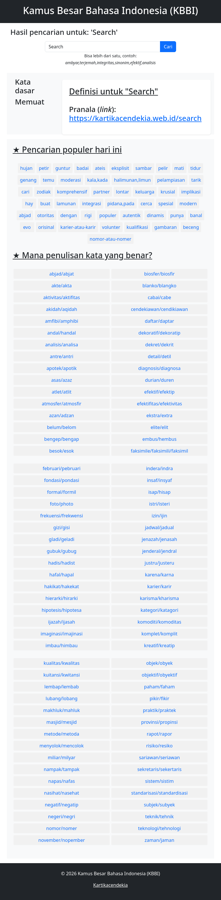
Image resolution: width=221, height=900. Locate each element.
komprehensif (72, 192)
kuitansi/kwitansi (61, 675)
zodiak (44, 192)
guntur (62, 168)
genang (28, 180)
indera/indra (159, 468)
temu (48, 180)
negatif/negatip (62, 805)
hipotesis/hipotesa (62, 610)
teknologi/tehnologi (159, 828)
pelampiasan (171, 180)
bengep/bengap (61, 439)
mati (179, 168)
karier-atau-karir (78, 227)
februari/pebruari (61, 468)
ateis (100, 168)
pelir (163, 168)
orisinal (46, 227)
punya (177, 215)
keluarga (144, 192)
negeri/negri (61, 816)
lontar (122, 192)
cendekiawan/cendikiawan (159, 309)
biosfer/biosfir (159, 274)
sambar (144, 168)
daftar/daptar (159, 321)
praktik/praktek (159, 710)
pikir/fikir (159, 698)
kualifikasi (137, 227)
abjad (25, 215)
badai (83, 168)
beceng (191, 227)
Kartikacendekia (110, 885)
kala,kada (97, 180)
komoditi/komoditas (159, 622)
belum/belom (61, 427)
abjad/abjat (61, 274)
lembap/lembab (61, 686)
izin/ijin (159, 515)
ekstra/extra (159, 415)
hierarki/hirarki (61, 598)
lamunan (66, 203)
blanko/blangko (159, 285)
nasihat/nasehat (61, 793)
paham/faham (159, 686)
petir (44, 168)
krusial (168, 192)
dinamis (155, 215)
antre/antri (61, 356)
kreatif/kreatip (159, 645)
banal (196, 215)
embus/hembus (159, 439)
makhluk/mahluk (61, 710)
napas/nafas (61, 781)
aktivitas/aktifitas (61, 297)
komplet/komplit (160, 634)
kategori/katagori (159, 610)
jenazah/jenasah (159, 539)
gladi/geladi (62, 539)
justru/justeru (159, 563)
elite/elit (159, 427)
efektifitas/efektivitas (159, 403)
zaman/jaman (159, 840)
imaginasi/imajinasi (62, 634)
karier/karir (159, 586)
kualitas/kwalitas (62, 663)
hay (29, 203)
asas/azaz (61, 380)
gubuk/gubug (61, 551)
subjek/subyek (159, 805)
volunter (111, 227)
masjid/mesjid (61, 722)
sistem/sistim (159, 781)
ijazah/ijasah (61, 622)
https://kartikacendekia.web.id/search (135, 118)
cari (25, 192)
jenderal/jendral (159, 551)
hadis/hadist (61, 563)
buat (45, 203)
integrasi (91, 203)
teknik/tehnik (159, 816)
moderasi (70, 180)
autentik (131, 215)
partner (102, 192)
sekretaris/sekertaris (159, 769)
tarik (196, 180)
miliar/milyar (61, 757)
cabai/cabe (159, 297)
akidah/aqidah (61, 309)
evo (27, 227)
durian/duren (159, 380)
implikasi (191, 192)
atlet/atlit (61, 392)
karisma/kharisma (159, 598)
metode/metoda (61, 734)
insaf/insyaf (159, 480)
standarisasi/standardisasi (159, 793)
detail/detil (159, 356)
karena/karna (159, 574)
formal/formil (61, 492)
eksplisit (120, 168)
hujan (26, 168)
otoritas (45, 215)
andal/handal (61, 333)
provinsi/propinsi (159, 722)
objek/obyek (159, 663)
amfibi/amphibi (61, 321)
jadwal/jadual (159, 527)
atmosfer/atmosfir (61, 403)
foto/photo (61, 504)
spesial (165, 203)
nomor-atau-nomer (111, 239)
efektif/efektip (159, 392)
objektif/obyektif (159, 675)
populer (107, 215)
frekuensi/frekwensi (61, 515)
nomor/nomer (61, 828)
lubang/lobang (62, 698)
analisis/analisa (61, 344)
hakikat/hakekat (61, 586)
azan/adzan (61, 415)
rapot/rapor (159, 734)
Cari (168, 46)
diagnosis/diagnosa (159, 368)
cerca (146, 203)
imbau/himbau (61, 645)
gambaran (165, 227)
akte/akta (62, 285)
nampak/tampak (61, 769)
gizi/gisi (61, 527)
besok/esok (61, 451)
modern (188, 203)
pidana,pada (120, 203)
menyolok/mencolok (61, 746)
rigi (88, 215)
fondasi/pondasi (61, 480)
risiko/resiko (159, 746)
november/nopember (61, 840)
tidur (195, 168)
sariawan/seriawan (159, 757)
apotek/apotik (62, 368)
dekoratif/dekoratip (159, 333)
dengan (68, 215)
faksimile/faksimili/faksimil (159, 451)
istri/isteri (159, 504)
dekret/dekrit (159, 344)
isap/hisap (159, 492)
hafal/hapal (61, 574)
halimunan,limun (132, 180)
